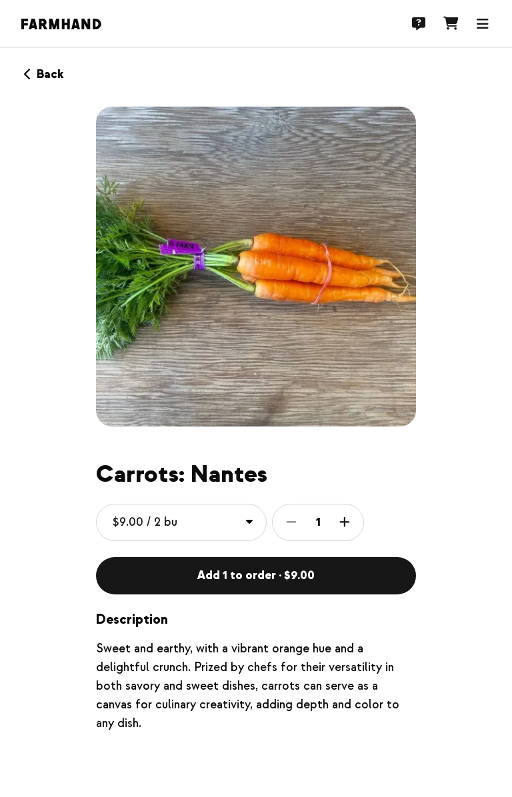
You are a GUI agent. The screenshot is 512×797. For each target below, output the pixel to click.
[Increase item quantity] (345, 522)
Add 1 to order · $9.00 (256, 575)
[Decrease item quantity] (291, 522)
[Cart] (451, 23)
